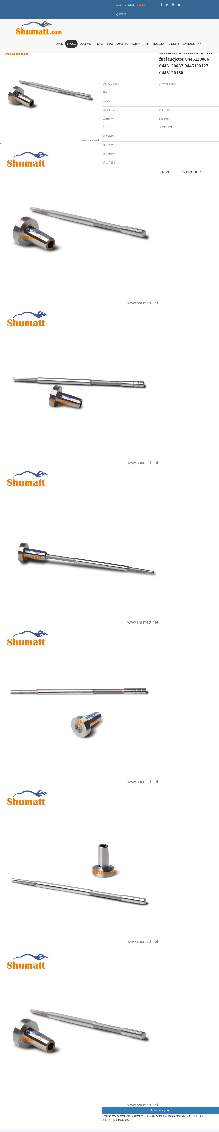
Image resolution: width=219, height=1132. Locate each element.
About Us (122, 43)
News (110, 43)
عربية (118, 4)
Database (174, 43)
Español (129, 4)
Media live (158, 43)
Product (71, 43)
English (141, 4)
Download (85, 43)
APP (146, 43)
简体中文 (121, 14)
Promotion (189, 43)
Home (59, 43)
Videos (99, 43)
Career (135, 43)
